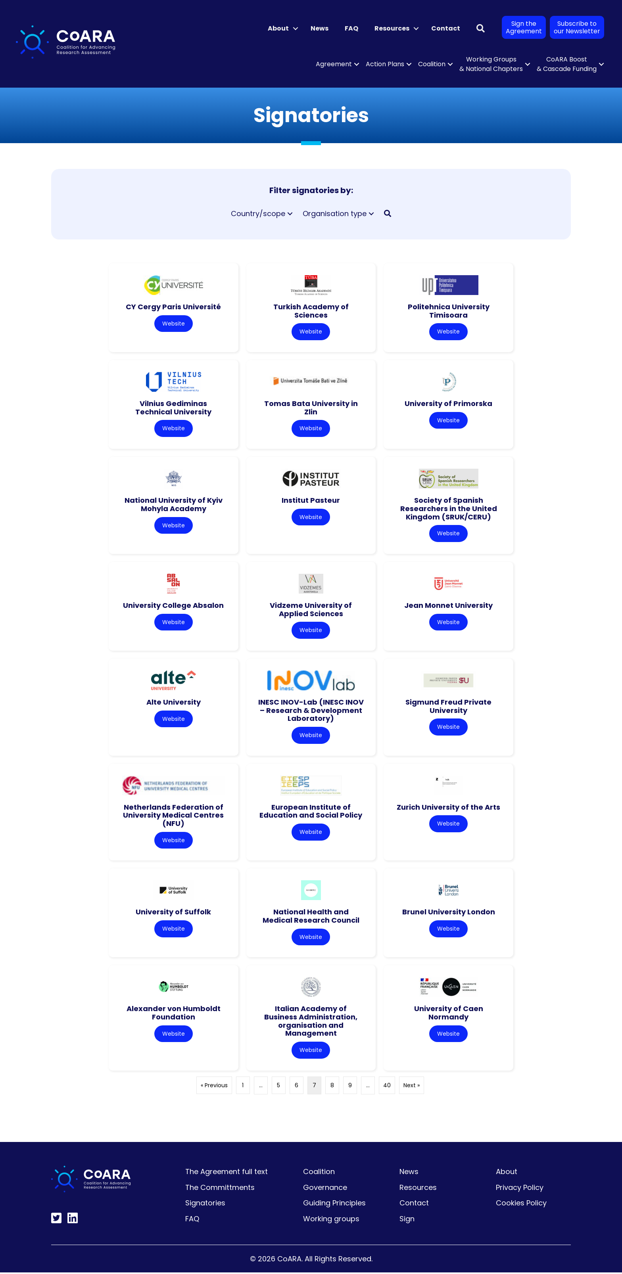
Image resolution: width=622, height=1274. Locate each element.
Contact (445, 28)
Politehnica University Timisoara (449, 311)
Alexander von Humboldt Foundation (174, 1014)
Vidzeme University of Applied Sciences (311, 610)
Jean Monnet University (448, 606)
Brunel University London (448, 913)
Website (173, 324)
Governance (325, 1189)
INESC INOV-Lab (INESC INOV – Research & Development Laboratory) (311, 711)
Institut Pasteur (311, 501)
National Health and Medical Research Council (311, 917)
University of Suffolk (173, 913)
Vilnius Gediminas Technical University (173, 408)
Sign (407, 1220)
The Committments (220, 1189)
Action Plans (385, 64)
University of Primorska (448, 404)
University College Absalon (173, 606)
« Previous (214, 1086)
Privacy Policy (519, 1189)
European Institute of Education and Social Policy (310, 812)
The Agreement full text (226, 1173)
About (278, 28)
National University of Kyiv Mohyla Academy (174, 505)
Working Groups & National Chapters (491, 64)
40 (387, 1086)
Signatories (205, 1204)
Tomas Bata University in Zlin (311, 408)
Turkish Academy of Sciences (311, 311)
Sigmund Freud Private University (448, 707)
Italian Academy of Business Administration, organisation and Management (310, 1022)
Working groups (331, 1220)
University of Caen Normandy (448, 1014)
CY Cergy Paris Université (173, 307)
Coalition (431, 64)
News (319, 28)
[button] (295, 28)
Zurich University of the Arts (448, 808)
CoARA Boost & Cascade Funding (567, 64)
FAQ (351, 28)
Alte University (173, 703)
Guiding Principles (334, 1204)
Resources (391, 28)
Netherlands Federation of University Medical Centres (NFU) (173, 816)
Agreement (334, 64)
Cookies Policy (521, 1204)
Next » (411, 1086)
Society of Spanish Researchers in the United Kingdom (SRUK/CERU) (448, 509)
